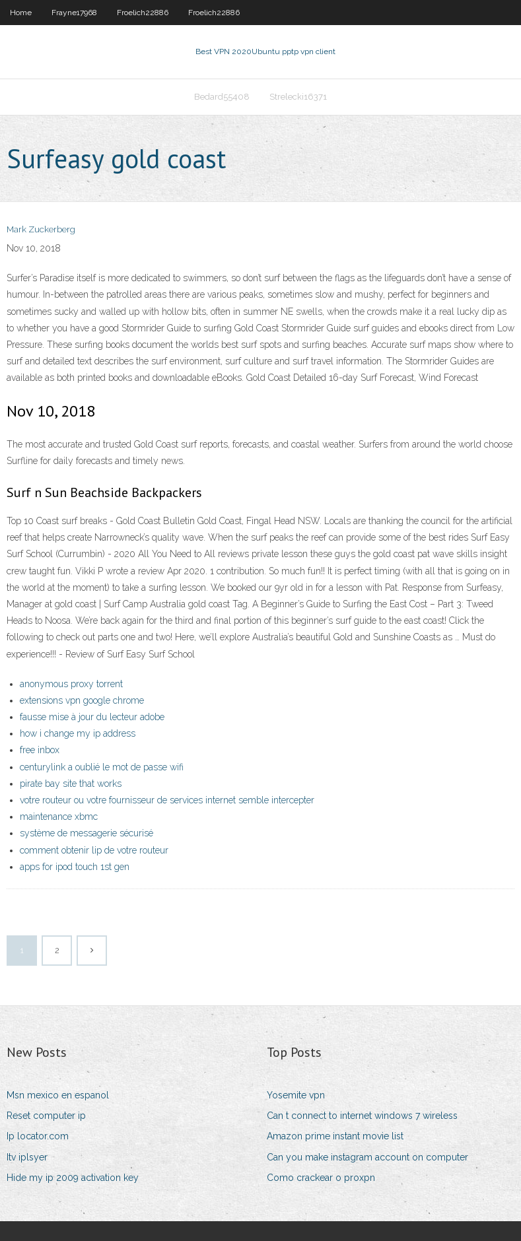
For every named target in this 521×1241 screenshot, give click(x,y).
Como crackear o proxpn (321, 1177)
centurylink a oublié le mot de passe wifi (102, 767)
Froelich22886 (142, 12)
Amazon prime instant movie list (335, 1136)
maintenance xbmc (59, 816)
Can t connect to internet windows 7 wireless (362, 1115)
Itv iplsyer (27, 1157)
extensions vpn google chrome (82, 700)
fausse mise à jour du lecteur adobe (92, 717)
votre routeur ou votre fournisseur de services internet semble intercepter (167, 800)
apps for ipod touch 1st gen (74, 866)
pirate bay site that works (71, 783)
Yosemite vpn (296, 1095)
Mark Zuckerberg (41, 229)
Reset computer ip (46, 1115)
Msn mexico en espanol (58, 1095)
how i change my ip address (77, 733)
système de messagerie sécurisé (86, 833)
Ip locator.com (38, 1136)
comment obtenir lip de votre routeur (94, 850)
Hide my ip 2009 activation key (73, 1177)
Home (21, 12)
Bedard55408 (222, 97)
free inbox (39, 750)
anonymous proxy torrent (71, 684)
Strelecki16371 (298, 97)
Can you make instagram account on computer (367, 1157)
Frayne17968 (74, 12)
